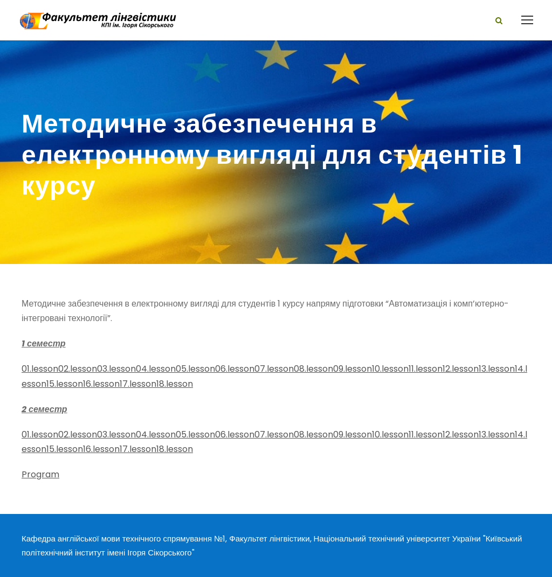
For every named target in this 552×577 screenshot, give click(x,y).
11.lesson (426, 369)
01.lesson (40, 369)
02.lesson (77, 369)
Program (40, 474)
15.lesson (64, 384)
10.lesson (390, 369)
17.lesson (138, 384)
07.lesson (274, 369)
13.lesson (497, 369)
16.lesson (101, 384)
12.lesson (461, 369)
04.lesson (156, 369)
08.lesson (313, 369)
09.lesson (352, 369)
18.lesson (174, 384)
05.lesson (195, 369)
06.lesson (234, 369)
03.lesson (116, 369)
